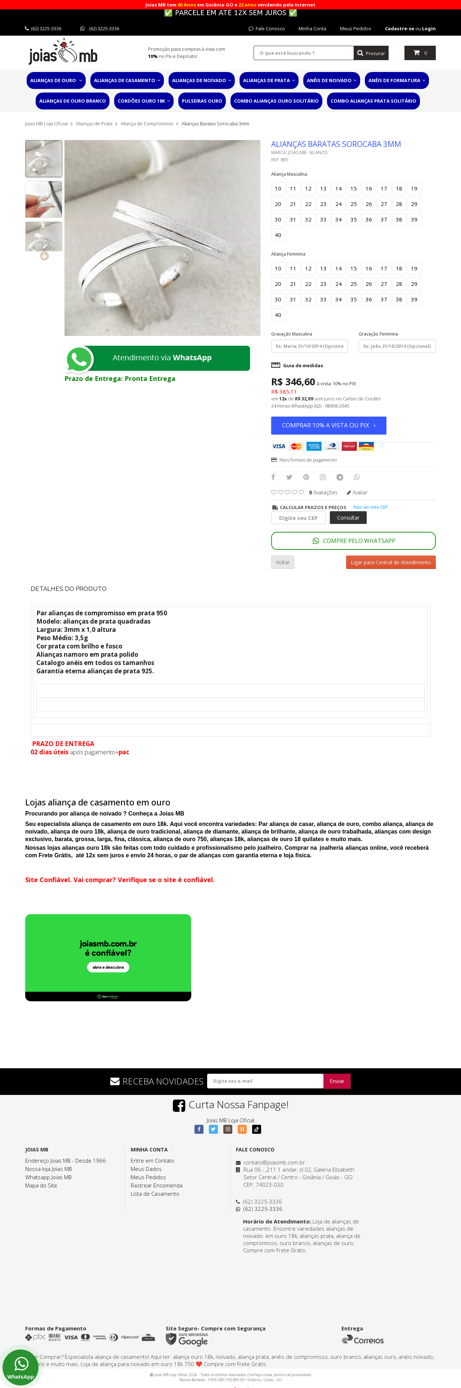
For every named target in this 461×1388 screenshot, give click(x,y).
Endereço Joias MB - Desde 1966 (65, 1160)
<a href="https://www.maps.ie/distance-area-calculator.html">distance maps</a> (301, 1281)
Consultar (348, 517)
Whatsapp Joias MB (48, 1177)
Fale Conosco (267, 28)
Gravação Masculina (291, 334)
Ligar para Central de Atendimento (391, 562)
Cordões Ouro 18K (144, 101)
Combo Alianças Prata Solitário (373, 101)
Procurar (371, 53)
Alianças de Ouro (56, 80)
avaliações (323, 492)
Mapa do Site (41, 1185)
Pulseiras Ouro (202, 101)
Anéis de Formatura (396, 80)
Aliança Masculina (289, 174)
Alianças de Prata (269, 80)
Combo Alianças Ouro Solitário (276, 101)
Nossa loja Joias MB (48, 1168)
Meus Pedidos (355, 28)
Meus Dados (146, 1168)
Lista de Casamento (155, 1193)
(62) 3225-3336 (43, 28)
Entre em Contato (152, 1160)
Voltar (283, 562)
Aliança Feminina (288, 254)
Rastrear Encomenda (157, 1185)
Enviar (337, 1080)
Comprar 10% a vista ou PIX (329, 425)
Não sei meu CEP (371, 507)
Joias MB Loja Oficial (46, 123)
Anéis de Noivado (332, 80)
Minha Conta (312, 28)
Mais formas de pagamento (304, 460)
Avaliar (357, 492)
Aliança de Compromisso (147, 123)
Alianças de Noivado (201, 80)
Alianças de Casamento (127, 80)
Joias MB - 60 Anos (307, 152)
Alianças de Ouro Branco (72, 101)
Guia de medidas (297, 365)
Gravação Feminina (378, 334)
